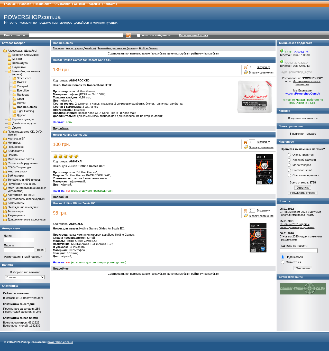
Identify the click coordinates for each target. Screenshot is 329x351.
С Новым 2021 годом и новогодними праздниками (297, 226)
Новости (25, 3)
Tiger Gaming (25, 111)
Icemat (21, 102)
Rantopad (23, 94)
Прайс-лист (43, 3)
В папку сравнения (261, 72)
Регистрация (12, 256)
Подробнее (61, 128)
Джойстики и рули (24, 123)
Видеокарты (16, 150)
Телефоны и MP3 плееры (24, 179)
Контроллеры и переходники (26, 198)
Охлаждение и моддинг (23, 207)
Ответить (303, 187)
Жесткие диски (17, 171)
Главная (10, 3)
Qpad (20, 98)
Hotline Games (27, 106)
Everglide (23, 90)
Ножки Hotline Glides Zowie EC (74, 203)
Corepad (22, 86)
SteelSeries (24, 78)
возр (154, 53)
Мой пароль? (33, 256)
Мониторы (14, 142)
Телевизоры (15, 211)
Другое (16, 127)
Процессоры (16, 146)
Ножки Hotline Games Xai (70, 134)
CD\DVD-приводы (19, 167)
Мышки (17, 58)
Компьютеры (16, 203)
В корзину (263, 67)
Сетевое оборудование (23, 163)
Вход (40, 249)
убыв (161, 53)
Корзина (94, 3)
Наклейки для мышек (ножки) (117, 48)
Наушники (18, 67)
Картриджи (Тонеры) (21, 194)
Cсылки (79, 3)
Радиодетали (16, 215)
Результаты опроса (302, 192)
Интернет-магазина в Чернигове (306, 83)
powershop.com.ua (60, 342)
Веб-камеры (16, 175)
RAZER (21, 82)
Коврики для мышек (25, 54)
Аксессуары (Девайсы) (23, 50)
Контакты (110, 3)
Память (12, 154)
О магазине (62, 3)
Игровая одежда (23, 119)
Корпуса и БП (16, 138)
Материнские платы (21, 159)
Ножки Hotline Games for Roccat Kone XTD (82, 59)
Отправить (303, 268)
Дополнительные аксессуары (27, 219)
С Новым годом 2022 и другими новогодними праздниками (300, 213)
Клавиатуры (20, 62)
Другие (21, 115)
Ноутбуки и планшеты (22, 183)
